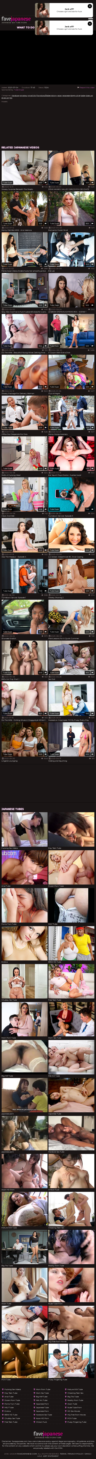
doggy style (75, 95)
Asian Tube (72, 1404)
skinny (54, 95)
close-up (89, 95)
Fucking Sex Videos (13, 1389)
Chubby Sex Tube (12, 1418)
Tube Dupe (19, 90)
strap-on (5, 98)
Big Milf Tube (41, 1396)
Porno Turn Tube (12, 1404)
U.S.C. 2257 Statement (48, 1456)
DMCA (88, 1454)
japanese (66, 95)
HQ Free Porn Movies (76, 1415)
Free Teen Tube (11, 1422)
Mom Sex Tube (42, 1393)
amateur (24, 95)
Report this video (85, 87)
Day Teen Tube (11, 1393)
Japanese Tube (42, 1407)
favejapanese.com (27, 1454)
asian (59, 95)
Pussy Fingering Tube (76, 1422)
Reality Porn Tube (75, 1400)
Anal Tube (9, 1396)
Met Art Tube (41, 1400)
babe (83, 95)
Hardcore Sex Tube (44, 1415)
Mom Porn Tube (43, 1389)
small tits (32, 95)
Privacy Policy (75, 1454)
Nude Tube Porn (74, 1407)
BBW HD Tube (11, 1415)
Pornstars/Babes (43, 95)
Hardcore (15, 95)
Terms (63, 1454)
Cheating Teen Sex (75, 1393)
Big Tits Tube (73, 1396)
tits (11, 98)
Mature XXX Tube (75, 1389)
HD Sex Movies (73, 1411)
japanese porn (42, 1404)
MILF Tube (9, 1407)
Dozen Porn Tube (12, 1400)
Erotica (8, 1411)
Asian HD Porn (42, 1418)
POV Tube (72, 1418)
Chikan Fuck (41, 1422)
